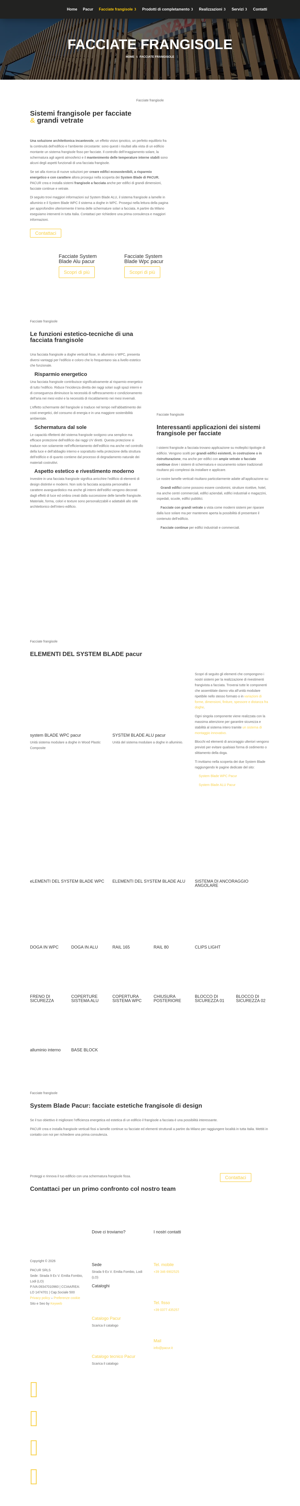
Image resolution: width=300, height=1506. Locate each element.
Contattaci (45, 233)
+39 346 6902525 (166, 1272)
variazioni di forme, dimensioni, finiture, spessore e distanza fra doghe (231, 701)
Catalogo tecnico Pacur (113, 1356)
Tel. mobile (164, 1264)
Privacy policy (40, 1298)
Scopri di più (77, 272)
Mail (157, 1340)
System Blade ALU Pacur (217, 785)
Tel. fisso (162, 1302)
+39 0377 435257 (166, 1310)
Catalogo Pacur (106, 1318)
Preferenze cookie (67, 1298)
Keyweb (56, 1303)
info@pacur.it (163, 1348)
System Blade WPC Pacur (218, 776)
